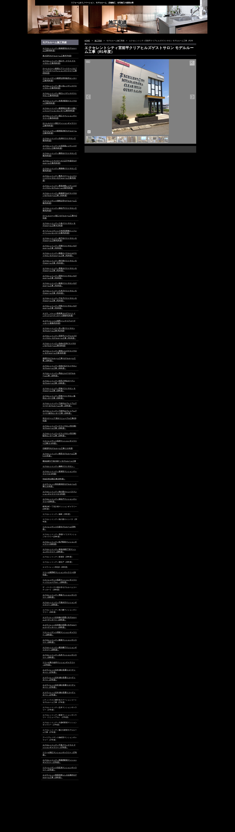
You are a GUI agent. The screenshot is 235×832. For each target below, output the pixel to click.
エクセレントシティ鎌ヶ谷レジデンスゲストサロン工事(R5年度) (60, 87)
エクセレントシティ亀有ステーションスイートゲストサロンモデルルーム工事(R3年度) (60, 178)
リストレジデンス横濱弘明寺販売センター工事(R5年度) (60, 79)
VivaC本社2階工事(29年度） (54, 479)
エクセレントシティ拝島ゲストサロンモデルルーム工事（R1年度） (60, 307)
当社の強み (86, 10)
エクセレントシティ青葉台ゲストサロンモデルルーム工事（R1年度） (60, 269)
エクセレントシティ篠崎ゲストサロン (59, 466)
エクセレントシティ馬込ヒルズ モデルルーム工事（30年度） (59, 374)
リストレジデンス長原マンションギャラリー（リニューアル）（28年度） (60, 581)
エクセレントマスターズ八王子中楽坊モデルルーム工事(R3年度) (60, 162)
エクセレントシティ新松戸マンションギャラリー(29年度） (60, 500)
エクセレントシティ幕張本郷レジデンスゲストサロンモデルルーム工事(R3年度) (60, 187)
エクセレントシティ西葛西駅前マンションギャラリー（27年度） (60, 761)
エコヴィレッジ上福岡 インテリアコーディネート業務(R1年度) (59, 322)
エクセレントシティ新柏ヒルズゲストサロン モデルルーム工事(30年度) (60, 352)
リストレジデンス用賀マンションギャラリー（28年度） (60, 633)
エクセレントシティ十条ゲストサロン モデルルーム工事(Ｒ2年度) (59, 224)
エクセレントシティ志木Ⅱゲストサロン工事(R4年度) (59, 139)
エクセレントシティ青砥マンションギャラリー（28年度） (60, 596)
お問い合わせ (189, 10)
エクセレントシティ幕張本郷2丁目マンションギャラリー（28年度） (59, 550)
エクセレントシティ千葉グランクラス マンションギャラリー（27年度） (59, 746)
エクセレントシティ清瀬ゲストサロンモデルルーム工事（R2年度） (60, 247)
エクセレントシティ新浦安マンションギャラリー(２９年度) (60, 472)
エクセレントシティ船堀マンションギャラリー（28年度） (60, 641)
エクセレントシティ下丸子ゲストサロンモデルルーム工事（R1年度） (60, 299)
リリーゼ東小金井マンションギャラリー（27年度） (59, 663)
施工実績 (127, 10)
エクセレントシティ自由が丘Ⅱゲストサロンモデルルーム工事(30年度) (59, 344)
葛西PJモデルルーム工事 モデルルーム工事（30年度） (59, 359)
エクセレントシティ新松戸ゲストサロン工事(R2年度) (60, 209)
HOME (45, 10)
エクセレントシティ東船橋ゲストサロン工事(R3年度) (60, 169)
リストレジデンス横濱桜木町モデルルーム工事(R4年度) (60, 132)
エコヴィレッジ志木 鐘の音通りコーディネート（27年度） (59, 671)
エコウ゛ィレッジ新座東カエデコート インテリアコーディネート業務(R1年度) (59, 314)
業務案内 (107, 10)
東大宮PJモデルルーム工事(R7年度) (57, 56)
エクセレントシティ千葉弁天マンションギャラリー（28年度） (60, 603)
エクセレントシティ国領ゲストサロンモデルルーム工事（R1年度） (60, 277)
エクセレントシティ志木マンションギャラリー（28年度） (60, 656)
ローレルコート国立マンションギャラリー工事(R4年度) (60, 124)
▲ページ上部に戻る (184, 807)
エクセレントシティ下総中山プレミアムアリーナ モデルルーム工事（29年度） (60, 404)
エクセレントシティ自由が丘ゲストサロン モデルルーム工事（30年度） (60, 367)
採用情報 (168, 10)
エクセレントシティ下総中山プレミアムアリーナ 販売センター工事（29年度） (60, 412)
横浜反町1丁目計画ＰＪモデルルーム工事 (59, 461)
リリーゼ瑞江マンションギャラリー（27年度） (60, 753)
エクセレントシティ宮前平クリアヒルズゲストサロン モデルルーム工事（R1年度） (60, 337)
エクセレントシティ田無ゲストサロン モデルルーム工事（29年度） (59, 389)
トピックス (66, 10)
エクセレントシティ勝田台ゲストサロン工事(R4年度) (60, 154)
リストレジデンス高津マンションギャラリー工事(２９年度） (60, 442)
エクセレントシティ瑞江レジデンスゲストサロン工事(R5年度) (60, 94)
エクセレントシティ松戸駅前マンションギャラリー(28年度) (60, 543)
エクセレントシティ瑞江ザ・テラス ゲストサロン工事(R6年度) (59, 62)
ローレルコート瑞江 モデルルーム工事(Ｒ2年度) (60, 217)
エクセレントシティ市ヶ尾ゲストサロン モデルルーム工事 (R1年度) (59, 329)
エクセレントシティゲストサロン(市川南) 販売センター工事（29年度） (59, 434)
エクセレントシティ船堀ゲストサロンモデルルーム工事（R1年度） (60, 284)
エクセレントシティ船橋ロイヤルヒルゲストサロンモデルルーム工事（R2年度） (60, 254)
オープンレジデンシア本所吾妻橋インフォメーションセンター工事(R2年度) (60, 232)
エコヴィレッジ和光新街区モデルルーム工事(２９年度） (60, 485)
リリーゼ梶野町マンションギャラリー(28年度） (59, 573)
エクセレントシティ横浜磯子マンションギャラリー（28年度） (60, 648)
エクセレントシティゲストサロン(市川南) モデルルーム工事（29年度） (59, 427)
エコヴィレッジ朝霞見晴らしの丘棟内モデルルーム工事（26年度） (60, 776)
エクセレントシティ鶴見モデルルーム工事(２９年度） (60, 455)
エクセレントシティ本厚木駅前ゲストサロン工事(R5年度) (60, 102)
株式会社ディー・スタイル (53, 2)
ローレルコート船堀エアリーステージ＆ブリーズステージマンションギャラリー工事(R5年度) (60, 70)
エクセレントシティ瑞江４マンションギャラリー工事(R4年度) (60, 117)
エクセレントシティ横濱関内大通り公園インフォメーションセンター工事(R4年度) (60, 109)
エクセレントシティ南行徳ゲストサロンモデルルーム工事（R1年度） (60, 262)
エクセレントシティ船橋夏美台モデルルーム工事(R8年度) (60, 49)
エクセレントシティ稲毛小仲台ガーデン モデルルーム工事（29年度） (59, 382)
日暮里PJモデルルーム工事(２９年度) (58, 448)
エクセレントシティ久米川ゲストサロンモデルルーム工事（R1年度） (60, 292)
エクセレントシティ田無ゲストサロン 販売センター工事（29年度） (59, 397)
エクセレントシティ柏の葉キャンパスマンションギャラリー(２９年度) (60, 493)
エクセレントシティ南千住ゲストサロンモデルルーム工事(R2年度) (60, 239)
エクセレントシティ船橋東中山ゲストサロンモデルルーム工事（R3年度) (60, 194)
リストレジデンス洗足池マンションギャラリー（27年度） (60, 768)
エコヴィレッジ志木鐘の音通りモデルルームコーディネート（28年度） (60, 618)
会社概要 (148, 10)
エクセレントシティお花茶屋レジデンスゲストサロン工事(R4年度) (60, 147)
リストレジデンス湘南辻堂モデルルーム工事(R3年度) (60, 202)
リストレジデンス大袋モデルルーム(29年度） (59, 528)
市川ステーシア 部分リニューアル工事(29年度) (59, 419)
